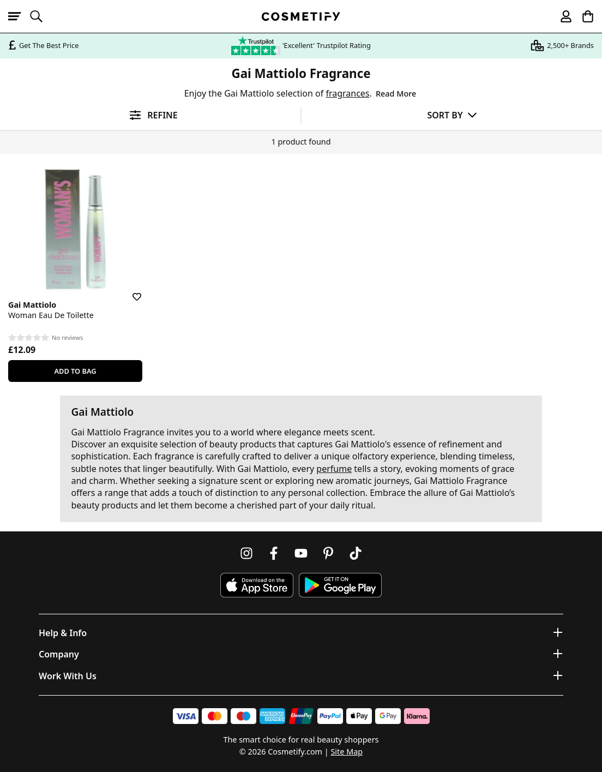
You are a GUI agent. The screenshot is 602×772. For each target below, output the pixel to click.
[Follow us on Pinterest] (328, 553)
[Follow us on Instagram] (246, 553)
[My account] (561, 16)
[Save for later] (129, 290)
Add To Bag (75, 371)
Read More (396, 93)
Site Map (346, 751)
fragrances (347, 93)
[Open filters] (150, 115)
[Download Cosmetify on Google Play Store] (340, 585)
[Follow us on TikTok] (355, 553)
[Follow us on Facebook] (274, 553)
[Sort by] (452, 114)
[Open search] (41, 16)
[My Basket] (583, 16)
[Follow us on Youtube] (301, 553)
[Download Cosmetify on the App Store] (256, 585)
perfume (334, 469)
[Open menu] (19, 16)
